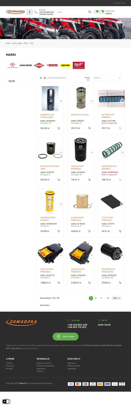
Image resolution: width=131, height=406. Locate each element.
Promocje (10, 380)
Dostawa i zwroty (44, 377)
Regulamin (41, 383)
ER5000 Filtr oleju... (80, 129)
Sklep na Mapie (65, 351)
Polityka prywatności (45, 380)
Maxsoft (23, 398)
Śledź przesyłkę (73, 380)
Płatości (40, 386)
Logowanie (71, 383)
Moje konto (71, 377)
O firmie (9, 377)
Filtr (12, 95)
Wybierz (107, 92)
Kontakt (9, 383)
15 (108, 312)
